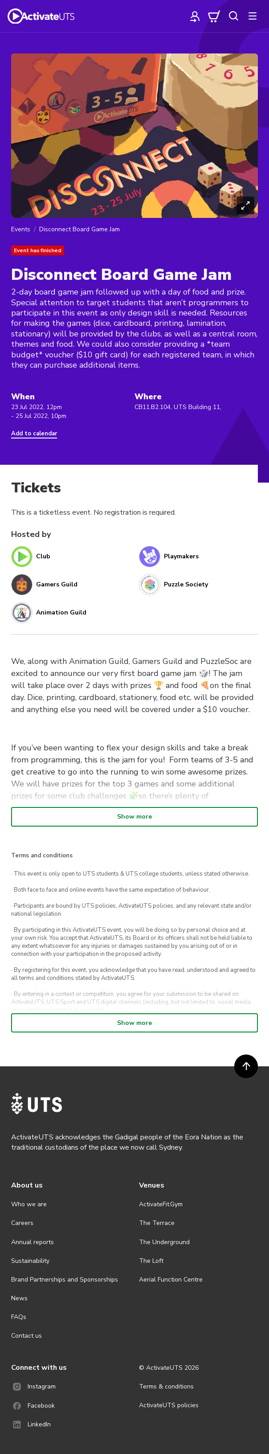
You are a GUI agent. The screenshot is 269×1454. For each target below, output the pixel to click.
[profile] (195, 16)
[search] (233, 16)
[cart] (214, 16)
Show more (134, 816)
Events (20, 229)
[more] (252, 16)
